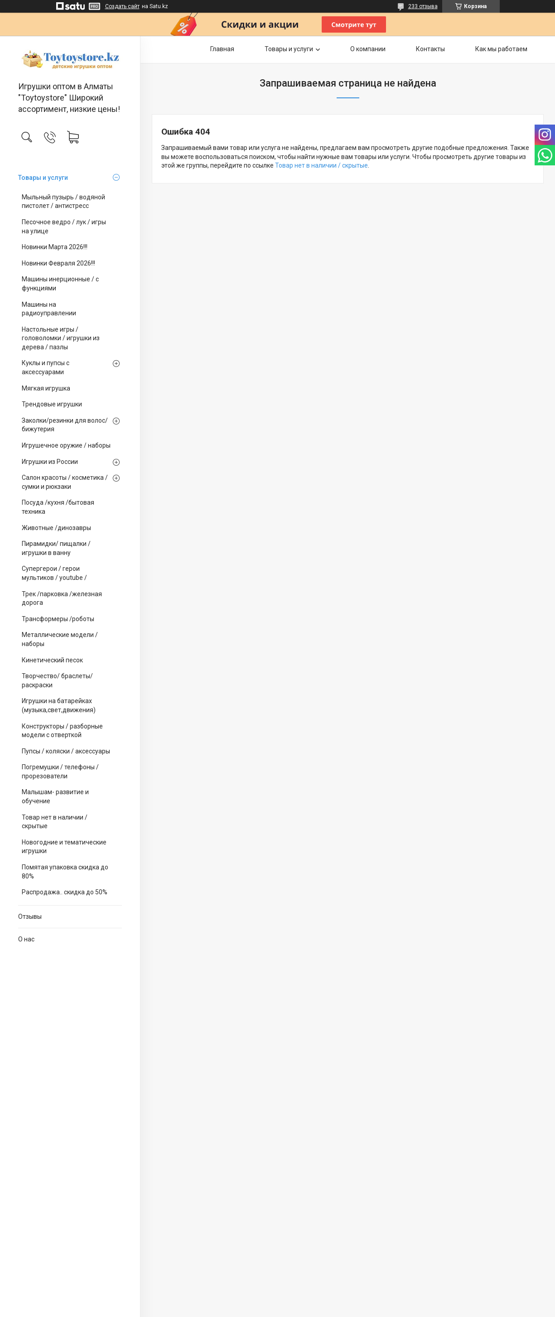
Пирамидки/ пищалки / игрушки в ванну (56, 548)
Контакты (430, 49)
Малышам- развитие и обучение (55, 796)
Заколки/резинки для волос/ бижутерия (65, 425)
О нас (26, 939)
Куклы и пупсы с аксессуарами (45, 367)
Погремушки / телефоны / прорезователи (60, 771)
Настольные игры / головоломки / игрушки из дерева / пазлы (61, 338)
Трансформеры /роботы (58, 618)
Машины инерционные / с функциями (60, 283)
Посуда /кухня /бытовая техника (58, 507)
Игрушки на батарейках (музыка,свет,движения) (59, 705)
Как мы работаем (501, 49)
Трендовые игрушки (52, 404)
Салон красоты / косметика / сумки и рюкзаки (65, 482)
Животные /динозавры (56, 527)
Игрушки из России (50, 461)
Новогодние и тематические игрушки (64, 847)
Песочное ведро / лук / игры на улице (64, 226)
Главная (222, 49)
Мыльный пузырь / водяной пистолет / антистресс (63, 201)
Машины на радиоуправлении (49, 309)
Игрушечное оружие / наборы (66, 445)
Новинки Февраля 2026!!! (58, 263)
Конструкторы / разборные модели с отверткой (62, 731)
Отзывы (30, 916)
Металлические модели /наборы (60, 639)
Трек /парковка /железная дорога (62, 598)
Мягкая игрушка (46, 388)
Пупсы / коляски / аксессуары (66, 751)
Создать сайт (122, 6)
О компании (368, 49)
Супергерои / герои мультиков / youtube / (54, 573)
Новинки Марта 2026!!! (54, 247)
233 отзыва (423, 6)
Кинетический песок (52, 660)
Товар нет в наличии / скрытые (54, 822)
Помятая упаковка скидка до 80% (65, 872)
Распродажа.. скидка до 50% (64, 892)
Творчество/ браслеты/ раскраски (57, 680)
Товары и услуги (43, 177)
